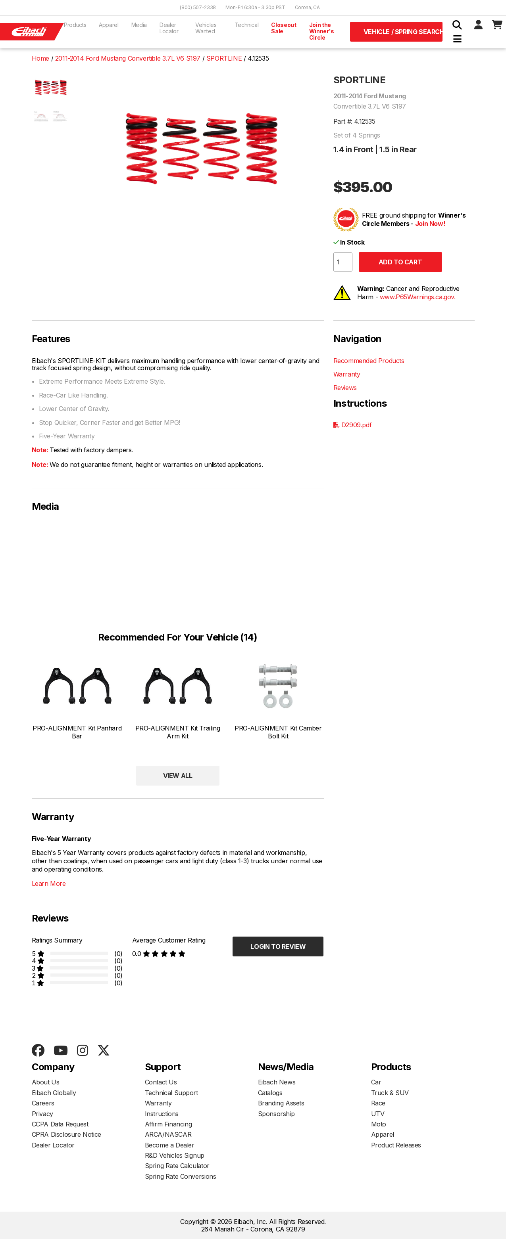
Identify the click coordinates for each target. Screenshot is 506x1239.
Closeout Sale (283, 27)
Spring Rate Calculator (177, 1165)
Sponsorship (276, 1113)
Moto (378, 1124)
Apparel (109, 24)
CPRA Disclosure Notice (66, 1134)
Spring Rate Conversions (180, 1176)
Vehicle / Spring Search (403, 32)
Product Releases (396, 1145)
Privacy (42, 1113)
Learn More (49, 883)
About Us (46, 1082)
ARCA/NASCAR (168, 1134)
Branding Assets (281, 1103)
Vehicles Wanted (205, 27)
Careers (43, 1103)
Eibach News (277, 1082)
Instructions (162, 1113)
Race (378, 1103)
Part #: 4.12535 (354, 121)
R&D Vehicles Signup (174, 1155)
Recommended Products (368, 361)
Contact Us (161, 1082)
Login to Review (278, 946)
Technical (247, 24)
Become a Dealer (169, 1145)
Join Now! (430, 224)
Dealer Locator (169, 27)
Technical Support (171, 1092)
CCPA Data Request (60, 1124)
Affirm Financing (168, 1124)
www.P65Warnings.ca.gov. (418, 297)
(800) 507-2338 (198, 7)
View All (177, 776)
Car (376, 1082)
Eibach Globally (54, 1092)
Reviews (345, 388)
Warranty (346, 374)
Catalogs (270, 1092)
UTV (378, 1113)
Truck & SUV (390, 1092)
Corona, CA (307, 7)
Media (139, 24)
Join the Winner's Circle (321, 31)
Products (75, 24)
